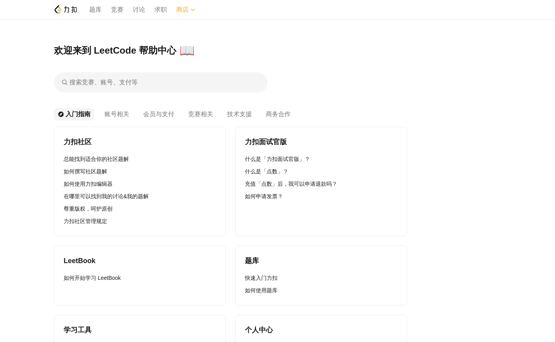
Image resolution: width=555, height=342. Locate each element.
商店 (186, 9)
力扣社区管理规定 (85, 221)
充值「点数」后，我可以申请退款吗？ (291, 184)
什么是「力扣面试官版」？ (277, 159)
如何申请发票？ (264, 196)
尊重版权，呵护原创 (88, 209)
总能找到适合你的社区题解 (96, 159)
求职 (160, 9)
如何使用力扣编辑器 (88, 184)
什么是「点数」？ (266, 171)
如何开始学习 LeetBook (92, 278)
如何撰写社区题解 (85, 171)
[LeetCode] (65, 9)
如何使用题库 (261, 290)
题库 (95, 9)
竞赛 (117, 9)
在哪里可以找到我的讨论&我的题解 (106, 196)
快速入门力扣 (261, 278)
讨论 (139, 9)
